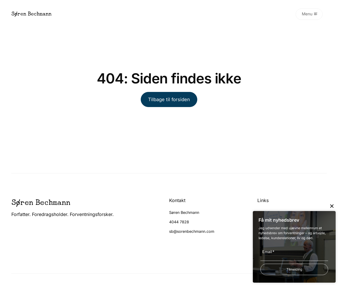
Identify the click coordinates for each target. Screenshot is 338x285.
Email (268, 251)
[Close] (332, 206)
